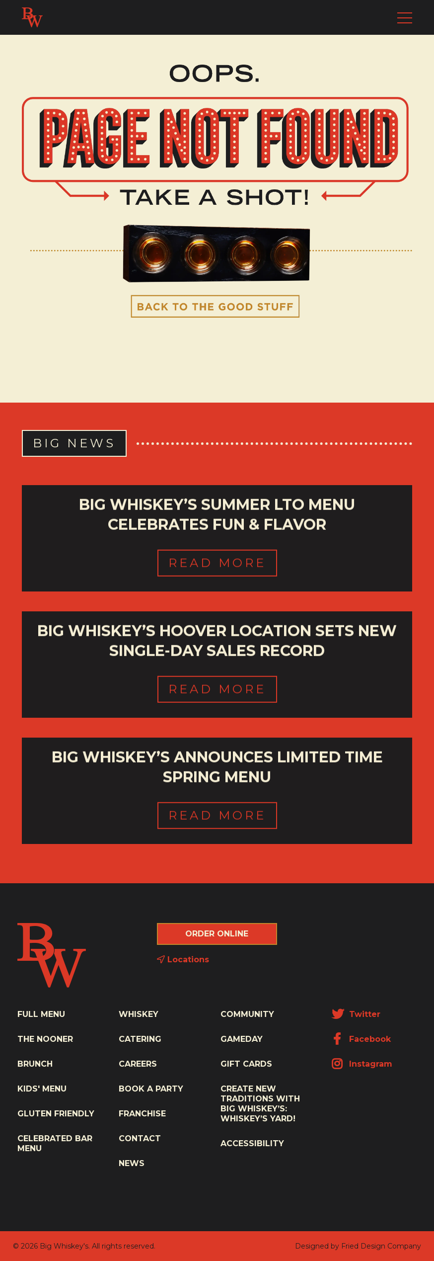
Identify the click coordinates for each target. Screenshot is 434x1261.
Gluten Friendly (55, 1113)
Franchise (142, 1113)
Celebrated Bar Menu (54, 1143)
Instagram (362, 1064)
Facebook (361, 1039)
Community (247, 1014)
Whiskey (138, 1014)
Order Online (216, 933)
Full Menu (41, 1014)
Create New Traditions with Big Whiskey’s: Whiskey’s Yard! (260, 1103)
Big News (74, 443)
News (132, 1163)
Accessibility (252, 1143)
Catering (140, 1039)
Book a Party (151, 1088)
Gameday (241, 1039)
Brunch (35, 1064)
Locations (183, 959)
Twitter (356, 1014)
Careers (138, 1064)
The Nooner (45, 1039)
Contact (140, 1138)
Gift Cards (246, 1064)
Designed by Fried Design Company (358, 1246)
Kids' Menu (42, 1088)
